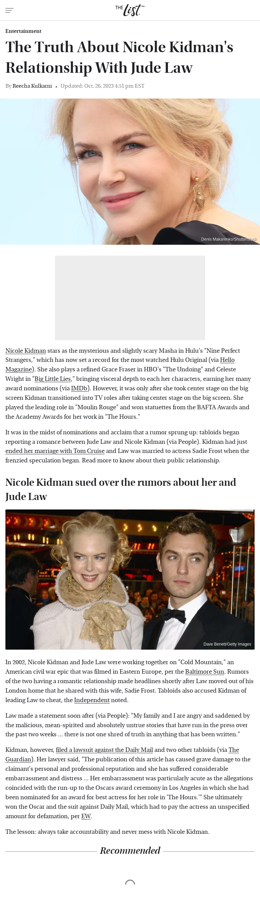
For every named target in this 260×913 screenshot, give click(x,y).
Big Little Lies (53, 379)
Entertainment (23, 31)
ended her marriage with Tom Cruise (55, 451)
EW (86, 816)
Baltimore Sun (204, 671)
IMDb (79, 388)
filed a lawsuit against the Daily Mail (104, 750)
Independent (92, 700)
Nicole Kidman (25, 350)
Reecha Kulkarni (32, 86)
